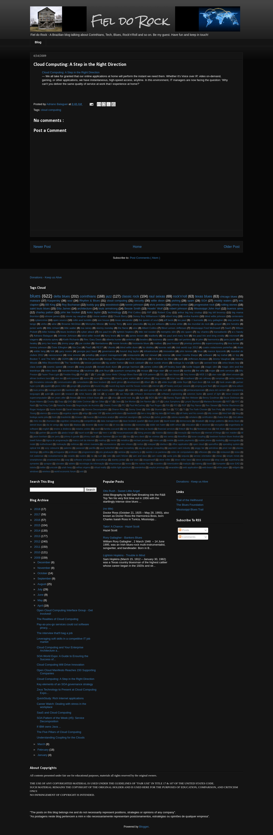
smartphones (36, 460)
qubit (47, 394)
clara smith (36, 366)
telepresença (115, 463)
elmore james (52, 316)
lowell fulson (36, 440)
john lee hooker (70, 312)
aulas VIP (97, 413)
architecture (84, 308)
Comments (187, 537)
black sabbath (136, 362)
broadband (189, 378)
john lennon (186, 351)
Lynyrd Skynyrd (192, 401)
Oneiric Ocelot (111, 405)
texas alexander (124, 320)
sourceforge (101, 460)
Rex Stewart (212, 405)
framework (234, 429)
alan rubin (217, 374)
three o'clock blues (90, 398)
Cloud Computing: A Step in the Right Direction (71, 72)
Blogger (143, 826)
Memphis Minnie (95, 323)
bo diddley (148, 347)
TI (184, 409)
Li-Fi (157, 401)
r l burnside (197, 320)
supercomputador (38, 398)
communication (64, 382)
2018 (37, 509)
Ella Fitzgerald (91, 358)
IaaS (180, 358)
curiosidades (83, 382)
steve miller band (183, 460)
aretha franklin (191, 316)
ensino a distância (62, 429)
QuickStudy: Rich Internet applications (60, 698)
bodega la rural (181, 362)
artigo (85, 413)
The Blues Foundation (189, 504)
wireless (46, 471)
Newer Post (42, 246)
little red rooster (147, 331)
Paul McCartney (137, 405)
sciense (166, 355)
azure (96, 378)
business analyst (106, 417)
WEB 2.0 (203, 374)
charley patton (45, 312)
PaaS (89, 347)
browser (79, 417)
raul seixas (157, 296)
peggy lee (200, 448)
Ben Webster (192, 398)
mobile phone (205, 440)
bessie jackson (92, 362)
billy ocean (213, 413)
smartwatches (54, 460)
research (69, 394)
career (170, 339)
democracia (185, 421)
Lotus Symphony (172, 401)
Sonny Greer (135, 409)
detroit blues (36, 425)
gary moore (65, 351)
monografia (234, 440)
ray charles (203, 331)
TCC (176, 409)
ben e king (146, 413)
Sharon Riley (118, 409)
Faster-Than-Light (50, 374)
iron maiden (231, 433)
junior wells (36, 327)
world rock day (128, 398)
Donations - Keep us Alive (46, 277)
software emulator (82, 460)
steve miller (164, 460)
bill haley (171, 413)
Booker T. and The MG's (43, 358)
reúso (237, 452)
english (45, 429)
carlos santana (236, 378)
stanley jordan (118, 460)
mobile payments (185, 440)
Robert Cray (164, 312)
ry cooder (110, 394)
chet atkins (237, 417)
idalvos (170, 433)
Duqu (61, 401)
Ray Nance (196, 405)
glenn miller (60, 386)
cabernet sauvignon (128, 417)
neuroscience (109, 444)
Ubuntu (111, 347)
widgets (236, 467)
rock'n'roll (180, 296)
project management (111, 355)
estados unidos (83, 429)
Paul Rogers (156, 405)
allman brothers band (40, 378)
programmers (88, 452)
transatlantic (220, 331)
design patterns (216, 421)
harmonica (213, 339)
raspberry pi (135, 452)
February (43, 749)
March (42, 744)
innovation (169, 351)
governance (108, 351)
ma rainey (86, 327)
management (54, 390)
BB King (50, 304)
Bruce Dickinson (232, 398)
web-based (207, 467)
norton (140, 444)
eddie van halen (158, 425)
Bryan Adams (36, 401)
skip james (233, 320)
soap (67, 460)
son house (103, 320)
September (45, 578)
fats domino (129, 429)
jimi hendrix (233, 323)
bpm (196, 362)
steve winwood (203, 460)
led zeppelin (222, 386)
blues (35, 295)
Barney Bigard (174, 398)
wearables (174, 467)
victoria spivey (50, 339)
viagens (34, 339)
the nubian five (142, 463)
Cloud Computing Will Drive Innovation (60, 664)
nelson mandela (91, 444)
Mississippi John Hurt (207, 308)
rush (100, 456)
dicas (240, 347)
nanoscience (55, 355)
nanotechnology (71, 370)
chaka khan (222, 417)
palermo (68, 448)
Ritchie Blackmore (231, 405)
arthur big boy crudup (190, 312)
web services (227, 370)
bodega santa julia (39, 417)
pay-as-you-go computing (151, 448)
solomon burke (194, 394)
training (198, 463)
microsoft (234, 335)
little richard (53, 327)
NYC (237, 401)
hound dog (99, 386)
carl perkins (184, 339)
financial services (166, 429)
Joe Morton (130, 401)
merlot (113, 440)
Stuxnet (158, 409)
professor (73, 452)
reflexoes (202, 452)
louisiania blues (141, 343)
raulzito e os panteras (156, 452)
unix (106, 398)
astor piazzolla (135, 323)
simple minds (233, 456)
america (55, 413)
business (157, 339)
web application (190, 467)
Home (137, 246)
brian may (175, 378)
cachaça (146, 417)
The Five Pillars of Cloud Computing (59, 732)
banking (107, 378)
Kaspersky (53, 300)
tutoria (33, 467)
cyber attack (87, 331)
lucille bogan (193, 366)
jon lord (118, 436)
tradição (187, 463)
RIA (168, 405)
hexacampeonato (125, 433)
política (45, 452)
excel (97, 429)
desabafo (200, 421)
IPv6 (82, 374)
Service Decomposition (96, 409)
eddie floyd (182, 382)
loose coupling (198, 436)
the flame (123, 327)
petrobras (213, 448)
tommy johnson (38, 347)
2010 (37, 552)
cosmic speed (54, 366)
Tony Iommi (189, 374)
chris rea (37, 421)
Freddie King (69, 374)
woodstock (112, 304)
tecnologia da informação (91, 463)
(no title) (108, 508)
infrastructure (151, 351)
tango (33, 323)
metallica (125, 440)
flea (191, 429)
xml (81, 471)
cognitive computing (70, 421)
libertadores (101, 343)
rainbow (122, 452)
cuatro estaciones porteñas (218, 347)
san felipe (124, 394)
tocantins (158, 463)
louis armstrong (108, 308)
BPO (160, 398)
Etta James (64, 308)
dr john (199, 339)
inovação (182, 433)
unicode (54, 467)
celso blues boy (230, 362)
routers (82, 456)
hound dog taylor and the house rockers (128, 386)
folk (52, 351)
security (139, 300)
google (73, 386)
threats (73, 398)
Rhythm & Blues (89, 300)
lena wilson (237, 386)
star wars (134, 460)
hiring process (145, 433)
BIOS (151, 398)
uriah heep (66, 467)
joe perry (55, 436)
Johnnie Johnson (67, 335)
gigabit (47, 386)
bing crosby (160, 378)
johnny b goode (71, 436)
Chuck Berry (120, 316)
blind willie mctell (90, 335)
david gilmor (117, 382)
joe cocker (85, 343)
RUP (184, 405)
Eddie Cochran (83, 401)
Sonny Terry (115, 323)
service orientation (202, 456)
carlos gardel (160, 417)
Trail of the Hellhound (189, 500)
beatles (144, 339)
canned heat (211, 362)
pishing (176, 300)
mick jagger (119, 390)
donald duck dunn (107, 366)
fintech (182, 429)
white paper (222, 467)
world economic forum (65, 471)
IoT (110, 401)
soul (70, 300)
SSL (162, 374)
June (41, 594)
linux (200, 351)
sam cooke (156, 456)
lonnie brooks (120, 343)
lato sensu (169, 436)
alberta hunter (114, 339)
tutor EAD (235, 463)
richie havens (85, 394)
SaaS (228, 327)
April (41, 605)
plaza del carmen (217, 390)
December (44, 562)
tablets (71, 463)
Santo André (56, 409)
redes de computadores (182, 452)
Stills (148, 409)
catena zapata (178, 417)
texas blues (203, 296)
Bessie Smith (132, 308)
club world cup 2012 (187, 347)
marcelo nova (85, 390)
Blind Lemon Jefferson (173, 327)
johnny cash (89, 436)
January (43, 755)
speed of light (214, 394)
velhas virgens (83, 467)
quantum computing (125, 370)
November (44, 567)
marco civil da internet (83, 440)
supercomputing (214, 343)
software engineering (171, 394)
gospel (218, 323)
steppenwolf (149, 460)
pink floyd (104, 370)
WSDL (228, 409)
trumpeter (221, 463)
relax (213, 452)
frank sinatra (226, 382)
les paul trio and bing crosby (208, 335)
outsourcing (177, 390)
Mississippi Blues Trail (189, 509)
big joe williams (156, 323)
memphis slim (168, 331)
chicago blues (228, 296)
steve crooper (233, 394)
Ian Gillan (100, 401)
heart (96, 433)
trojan (212, 370)
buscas (90, 417)
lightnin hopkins (125, 331)
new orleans (127, 444)
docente (89, 425)
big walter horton (114, 362)
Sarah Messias (73, 409)
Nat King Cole (46, 405)
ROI (175, 405)
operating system (231, 444)
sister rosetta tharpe (187, 355)
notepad (152, 444)
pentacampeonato (196, 390)
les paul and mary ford (175, 335)
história (159, 433)
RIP (149, 312)
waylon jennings (157, 467)
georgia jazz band (87, 351)
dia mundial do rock (198, 323)
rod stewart (151, 355)
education (190, 425)
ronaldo (71, 456)
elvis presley (157, 304)
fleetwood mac (204, 429)
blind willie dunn (129, 347)
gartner (42, 433)
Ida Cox (76, 347)
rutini (109, 456)
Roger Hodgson (37, 409)
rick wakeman (37, 456)
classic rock (130, 296)
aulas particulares (114, 413)
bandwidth (132, 413)
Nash (32, 405)
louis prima (38, 390)
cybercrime (41, 320)
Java (118, 401)
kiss (128, 436)
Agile (142, 398)
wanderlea (140, 467)
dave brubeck (100, 382)
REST (99, 347)
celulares (193, 417)
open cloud (198, 444)
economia (140, 425)
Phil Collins (134, 312)
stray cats (219, 460)
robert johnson (178, 308)
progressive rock (204, 304)
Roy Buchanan (71, 304)
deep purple (85, 366)
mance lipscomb (217, 351)
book (54, 417)
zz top (235, 355)
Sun (168, 409)
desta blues (234, 421)
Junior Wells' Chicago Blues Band (122, 374)
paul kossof (173, 343)
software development (145, 394)
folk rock (211, 382)
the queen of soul (148, 320)
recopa (144, 370)
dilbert (147, 382)
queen (57, 394)
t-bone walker (100, 316)
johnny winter (179, 304)
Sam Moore (174, 374)
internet (156, 386)
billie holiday (49, 331)
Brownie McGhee (71, 323)
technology (114, 312)
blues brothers (68, 331)
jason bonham (40, 436)
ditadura (77, 425)
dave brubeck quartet (133, 421)
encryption (219, 425)
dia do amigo (52, 425)
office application (180, 444)
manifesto (70, 390)
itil (242, 433)
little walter (70, 327)
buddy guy (92, 304)
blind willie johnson (215, 316)
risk (98, 394)
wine (54, 323)
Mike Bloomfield (51, 362)
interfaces (195, 433)
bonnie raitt (164, 347)
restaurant (225, 452)
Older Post (232, 246)
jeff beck (168, 320)
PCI (123, 405)
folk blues (220, 429)
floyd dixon (197, 382)
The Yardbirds (72, 362)
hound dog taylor (129, 351)
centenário (237, 316)
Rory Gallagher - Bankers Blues (122, 537)
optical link (35, 448)
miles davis (51, 370)
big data (159, 413)
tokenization (173, 463)
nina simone (74, 355)
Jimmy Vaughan (221, 358)
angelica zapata (70, 413)
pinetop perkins (192, 343)
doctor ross (103, 425)
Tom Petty (216, 409)
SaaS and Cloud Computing (54, 712)
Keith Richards (71, 339)
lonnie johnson (134, 304)
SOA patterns (149, 374)
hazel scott (83, 433)
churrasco (51, 421)
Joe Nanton (145, 401)
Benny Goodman (211, 398)
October (43, 573)
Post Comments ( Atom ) (145, 257)
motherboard (45, 444)
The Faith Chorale (198, 409)
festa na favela (146, 429)
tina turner (233, 343)
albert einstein (233, 374)
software (207, 355)
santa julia (172, 456)
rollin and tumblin (82, 320)
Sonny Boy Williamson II (146, 316)
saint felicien (122, 456)
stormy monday (104, 327)
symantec (34, 463)
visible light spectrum (120, 467)
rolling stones (229, 304)
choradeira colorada (43, 382)
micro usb (158, 440)
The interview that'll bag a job (55, 633)
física (32, 433)
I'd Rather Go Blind (163, 358)
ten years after (58, 398)
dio (155, 382)
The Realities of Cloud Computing (57, 619)
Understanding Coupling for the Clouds (60, 737)
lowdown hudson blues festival (225, 436)
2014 (37, 530)
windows (34, 471)
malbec (158, 343)
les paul (182, 320)
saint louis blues (40, 308)
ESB (75, 358)
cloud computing (51, 109)
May (41, 600)
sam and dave (140, 456)
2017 (37, 514)
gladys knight (67, 433)
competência (90, 421)
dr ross (116, 425)
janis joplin (229, 339)
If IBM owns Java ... (49, 726)
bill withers (145, 378)
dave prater (154, 421)
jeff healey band (173, 366)
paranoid (80, 448)
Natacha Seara (64, 405)
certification (207, 417)
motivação (61, 444)
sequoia (185, 456)
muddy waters (223, 300)
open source (60, 320)
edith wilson (176, 425)
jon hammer (105, 436)
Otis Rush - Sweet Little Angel (121, 491)
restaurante (133, 355)
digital (66, 425)
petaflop (90, 355)
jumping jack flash (203, 386)
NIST (228, 401)
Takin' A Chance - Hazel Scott (121, 526)
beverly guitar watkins (125, 378)
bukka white (176, 323)
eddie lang (40, 351)
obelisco (164, 444)
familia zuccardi (111, 429)
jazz (109, 296)
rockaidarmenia (55, 456)
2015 (37, 525)
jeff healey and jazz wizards (176, 386)
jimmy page (68, 343)
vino (135, 327)
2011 (37, 546)
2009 (37, 557)
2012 (37, 541)
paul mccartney (126, 448)
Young (33, 413)
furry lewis (110, 335)
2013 (37, 536)
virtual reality (100, 467)
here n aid (108, 433)
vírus (114, 398)
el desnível (204, 425)
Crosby (50, 401)
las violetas (154, 436)
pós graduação (106, 452)
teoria (128, 463)
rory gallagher (215, 320)
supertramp (234, 460)
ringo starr (158, 370)
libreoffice (182, 436)
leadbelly (153, 335)
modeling (220, 440)
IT (89, 374)
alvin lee (59, 378)
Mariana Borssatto (213, 401)
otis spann (186, 331)
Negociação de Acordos (87, 405)
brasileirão (66, 417)
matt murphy (103, 390)
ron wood (174, 370)
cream (70, 366)
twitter (43, 467)
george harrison (131, 366)
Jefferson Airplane (198, 358)
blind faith (227, 413)
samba (187, 370)
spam (190, 300)
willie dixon (158, 300)
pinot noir (227, 448)
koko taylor (94, 312)
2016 (37, 520)
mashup (102, 440)
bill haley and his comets (192, 413)
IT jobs (97, 374)
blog (238, 413)
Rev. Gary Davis (93, 339)
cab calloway (205, 378)
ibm (123, 335)
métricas (75, 444)
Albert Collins (149, 327)
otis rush (163, 390)
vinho (44, 323)
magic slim (211, 366)
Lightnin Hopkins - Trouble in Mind (124, 555)
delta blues (62, 296)
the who (200, 370)
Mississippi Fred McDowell (205, 327)
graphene (85, 386)
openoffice (213, 444)
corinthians (88, 296)
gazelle (53, 433)
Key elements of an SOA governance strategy (65, 684)
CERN (65, 358)
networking (134, 390)
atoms (87, 378)
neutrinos (89, 370)
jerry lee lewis (49, 343)
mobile (170, 440)
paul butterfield (107, 448)
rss (92, 456)
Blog (38, 42)
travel (209, 463)
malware (35, 300)
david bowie (170, 421)
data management (110, 421)
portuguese (59, 452)
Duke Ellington (59, 347)
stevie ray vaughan (76, 316)
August (42, 584)
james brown (137, 335)
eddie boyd (167, 382)
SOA (204, 300)
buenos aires (235, 308)
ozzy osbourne (52, 448)
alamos (43, 413)
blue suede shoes (158, 362)
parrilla (92, 448)
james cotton (151, 366)
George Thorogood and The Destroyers (126, 358)
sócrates (60, 463)
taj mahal (222, 355)
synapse (48, 463)
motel (32, 444)
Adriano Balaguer (43, 335)
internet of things (213, 433)
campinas (220, 378)
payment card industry (179, 448)
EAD (70, 401)
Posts (184, 530)
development (133, 382)
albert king (171, 316)
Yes (238, 409)
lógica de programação (57, 440)
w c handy (237, 331)
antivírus (130, 339)
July (40, 589)
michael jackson (141, 440)
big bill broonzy (216, 312)
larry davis (139, 436)
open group (149, 390)
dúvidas (128, 425)
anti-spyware (73, 378)
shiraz (219, 456)
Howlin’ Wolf (155, 308)
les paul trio (105, 331)
